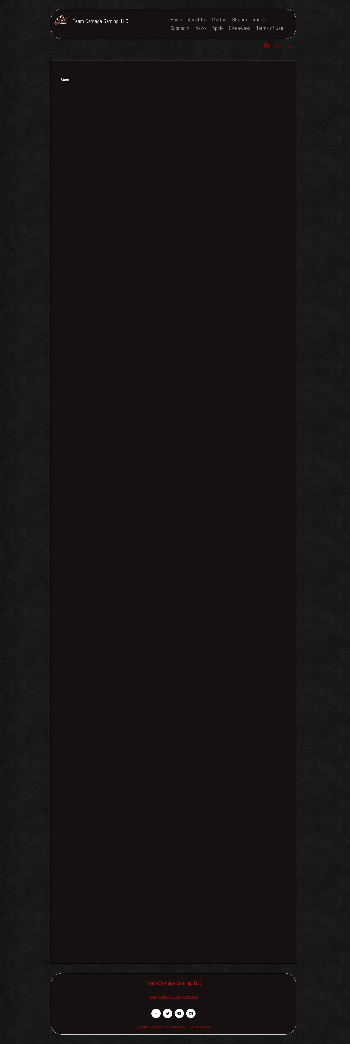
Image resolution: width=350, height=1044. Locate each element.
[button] (290, 46)
